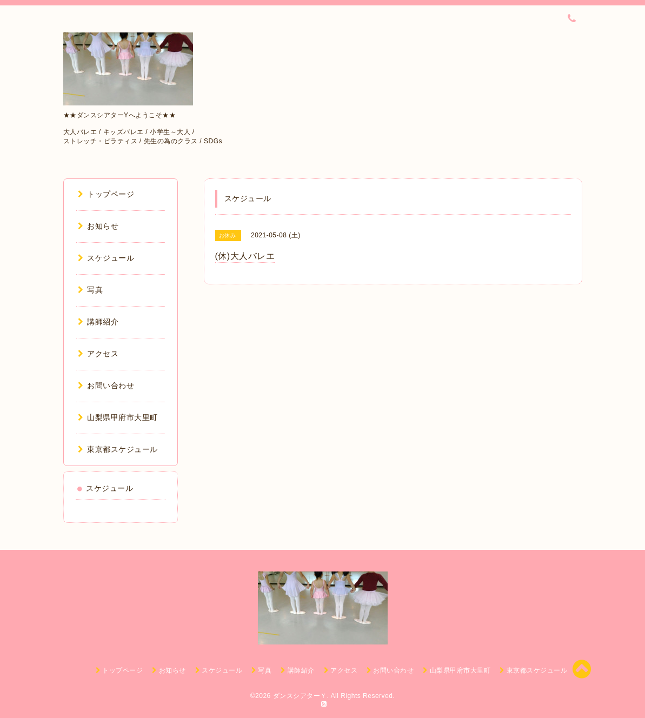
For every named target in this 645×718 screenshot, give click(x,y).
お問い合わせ (106, 385)
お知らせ (98, 226)
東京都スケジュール (118, 449)
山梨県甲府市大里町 (118, 417)
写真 (90, 289)
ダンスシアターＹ (300, 696)
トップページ (106, 194)
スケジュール (106, 258)
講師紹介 (98, 321)
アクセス (98, 353)
